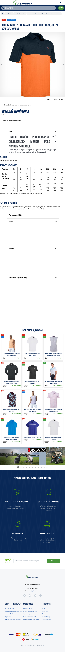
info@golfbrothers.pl (34, 591)
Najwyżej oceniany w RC (31, 645)
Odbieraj (53, 561)
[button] (3, 64)
